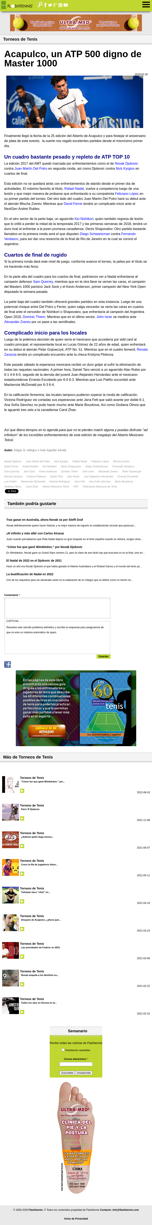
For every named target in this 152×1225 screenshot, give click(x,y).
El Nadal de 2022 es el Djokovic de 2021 (34, 560)
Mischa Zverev (121, 461)
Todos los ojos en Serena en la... (39, 1002)
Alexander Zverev (108, 471)
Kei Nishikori (50, 466)
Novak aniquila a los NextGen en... (40, 975)
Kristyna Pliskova (36, 476)
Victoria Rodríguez (59, 481)
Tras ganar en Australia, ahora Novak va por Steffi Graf (44, 519)
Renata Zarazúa (13, 476)
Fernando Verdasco (123, 466)
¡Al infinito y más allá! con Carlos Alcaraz (35, 533)
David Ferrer (11, 466)
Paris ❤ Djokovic (30, 809)
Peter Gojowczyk (131, 471)
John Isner (88, 471)
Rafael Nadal (79, 461)
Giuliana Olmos (12, 486)
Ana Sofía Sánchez (100, 481)
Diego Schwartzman (96, 466)
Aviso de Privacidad (76, 1218)
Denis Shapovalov (71, 466)
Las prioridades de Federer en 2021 (40, 947)
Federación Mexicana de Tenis (100, 486)
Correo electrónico (76, 1059)
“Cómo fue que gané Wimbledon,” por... (43, 781)
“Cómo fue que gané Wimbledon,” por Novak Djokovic (44, 547)
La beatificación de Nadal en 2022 (29, 574)
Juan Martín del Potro (38, 461)
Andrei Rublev (30, 466)
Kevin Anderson (48, 471)
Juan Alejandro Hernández (98, 476)
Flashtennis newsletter (77, 1050)
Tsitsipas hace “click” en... (35, 892)
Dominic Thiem (69, 471)
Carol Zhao (32, 486)
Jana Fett (79, 481)
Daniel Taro (56, 476)
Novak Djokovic (13, 461)
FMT (76, 486)
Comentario (12, 595)
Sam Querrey (11, 471)
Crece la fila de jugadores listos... (39, 864)
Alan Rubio (73, 476)
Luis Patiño (10, 481)
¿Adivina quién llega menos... (37, 837)
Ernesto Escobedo (128, 476)
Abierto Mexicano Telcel (55, 486)
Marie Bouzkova (124, 481)
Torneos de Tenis (32, 777)
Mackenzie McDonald (33, 481)
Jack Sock (29, 471)
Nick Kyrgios (61, 461)
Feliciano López (100, 461)
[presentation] (39, 643)
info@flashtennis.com (125, 1209)
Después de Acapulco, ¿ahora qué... (41, 920)
